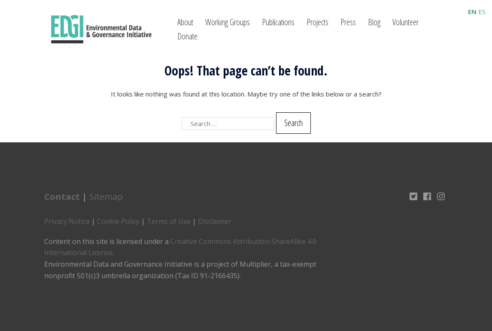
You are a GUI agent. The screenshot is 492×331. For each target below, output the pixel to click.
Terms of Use (169, 221)
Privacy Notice (67, 221)
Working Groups (227, 22)
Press (348, 22)
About (185, 22)
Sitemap (106, 196)
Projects (317, 22)
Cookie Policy (118, 221)
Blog (374, 22)
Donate (187, 36)
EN (472, 11)
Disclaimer (214, 221)
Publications (278, 22)
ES (482, 11)
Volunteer (405, 22)
